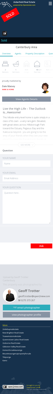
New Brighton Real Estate (13, 332)
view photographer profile (26, 314)
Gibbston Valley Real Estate (14, 346)
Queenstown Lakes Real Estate (16, 339)
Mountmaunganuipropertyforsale (17, 353)
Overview (6, 53)
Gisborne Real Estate (11, 343)
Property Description (34, 53)
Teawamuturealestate (12, 336)
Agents (18, 53)
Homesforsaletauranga (12, 350)
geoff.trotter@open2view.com (34, 296)
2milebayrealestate (11, 329)
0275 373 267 (28, 300)
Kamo (5, 360)
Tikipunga (7, 357)
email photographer (28, 307)
